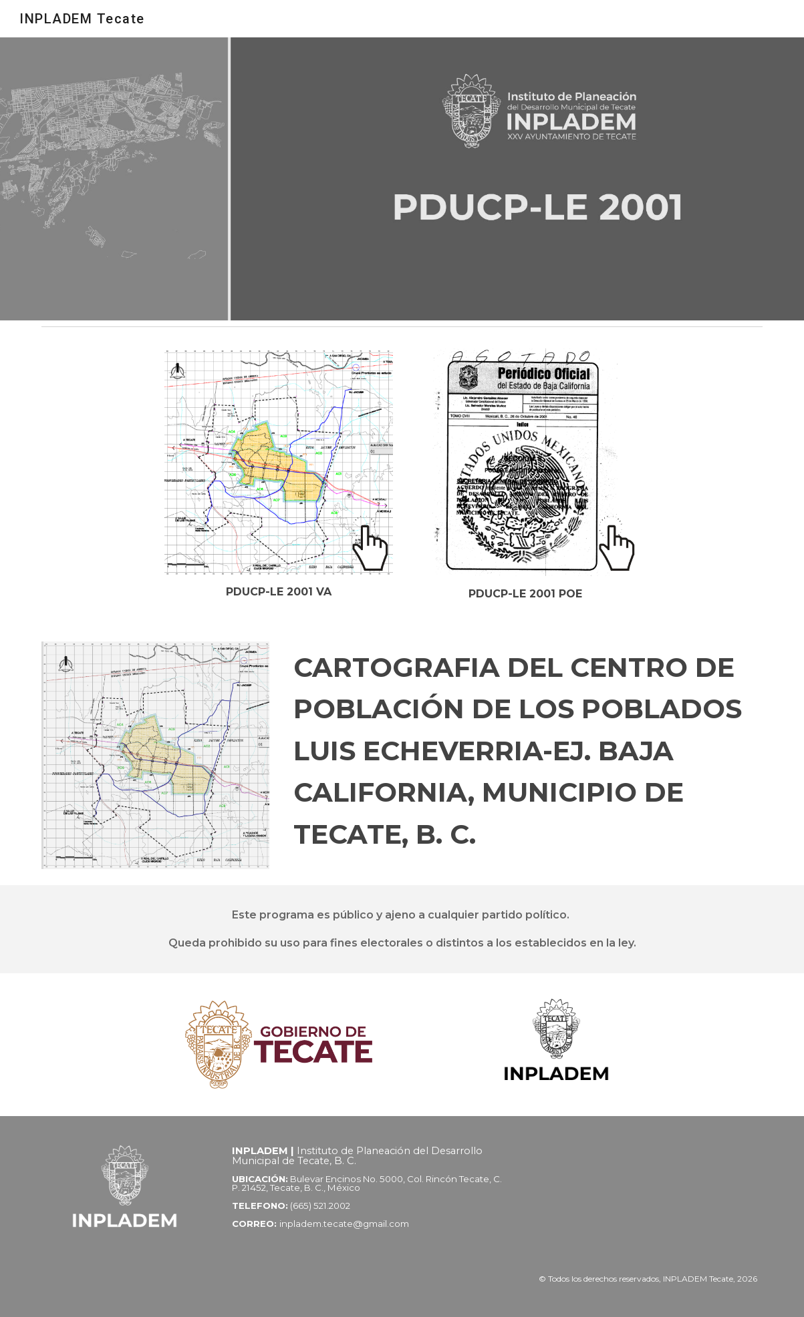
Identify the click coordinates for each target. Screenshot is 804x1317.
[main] (278, 591)
